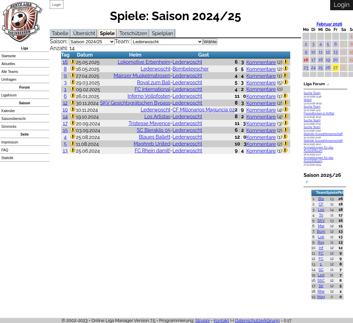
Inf (321, 247)
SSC (321, 280)
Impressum (9, 142)
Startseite (8, 56)
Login (56, 4)
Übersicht (84, 33)
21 (343, 59)
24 (313, 67)
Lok (321, 236)
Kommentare (261, 62)
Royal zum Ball (154, 82)
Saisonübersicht (13, 119)
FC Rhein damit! (153, 150)
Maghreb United (152, 144)
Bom (321, 231)
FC (321, 253)
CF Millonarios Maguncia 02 (204, 109)
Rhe (321, 291)
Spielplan (162, 33)
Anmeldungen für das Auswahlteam (318, 149)
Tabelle (60, 33)
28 (343, 67)
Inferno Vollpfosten (149, 96)
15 (65, 130)
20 (335, 59)
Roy (321, 242)
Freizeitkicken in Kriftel (319, 113)
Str (321, 285)
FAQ (4, 150)
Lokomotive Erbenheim (144, 62)
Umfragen (8, 79)
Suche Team (312, 93)
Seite (24, 134)
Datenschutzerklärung (257, 320)
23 (306, 67)
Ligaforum (8, 95)
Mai (321, 226)
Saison (24, 103)
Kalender (8, 111)
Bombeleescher (191, 69)
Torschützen (133, 33)
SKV (321, 220)
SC (321, 269)
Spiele (107, 33)
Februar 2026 (329, 24)
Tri (321, 215)
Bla (321, 198)
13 (65, 150)
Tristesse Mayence (150, 123)
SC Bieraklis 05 (153, 130)
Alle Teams (9, 72)
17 (65, 123)
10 (65, 109)
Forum (24, 87)
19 (328, 59)
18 (321, 59)
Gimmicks (8, 126)
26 (328, 67)
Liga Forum (314, 83)
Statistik (7, 158)
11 (321, 52)
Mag (321, 296)
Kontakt (221, 320)
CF (321, 204)
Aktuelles (8, 64)
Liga (24, 48)
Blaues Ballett (154, 137)
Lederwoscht (187, 62)
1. (321, 264)
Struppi (202, 320)
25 (320, 67)
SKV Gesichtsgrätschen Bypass (135, 103)
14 (65, 116)
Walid (307, 100)
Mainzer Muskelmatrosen (142, 75)
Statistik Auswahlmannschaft (323, 134)
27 (335, 67)
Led (321, 275)
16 (65, 62)
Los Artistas (157, 116)
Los (321, 209)
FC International (153, 89)
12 (65, 103)
